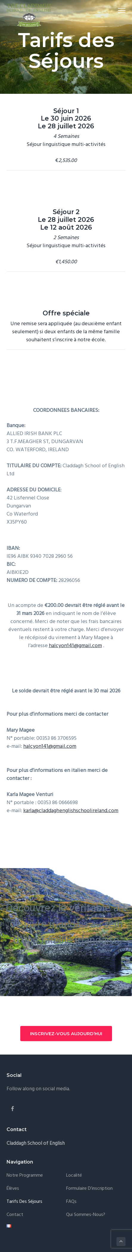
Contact (15, 1215)
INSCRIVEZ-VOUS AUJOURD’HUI (66, 1033)
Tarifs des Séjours (24, 1202)
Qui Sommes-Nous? (85, 1215)
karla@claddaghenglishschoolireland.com (70, 810)
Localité (74, 1175)
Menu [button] (119, 10)
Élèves (13, 1188)
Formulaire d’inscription (89, 1188)
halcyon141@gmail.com (75, 645)
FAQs (71, 1202)
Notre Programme (25, 1175)
